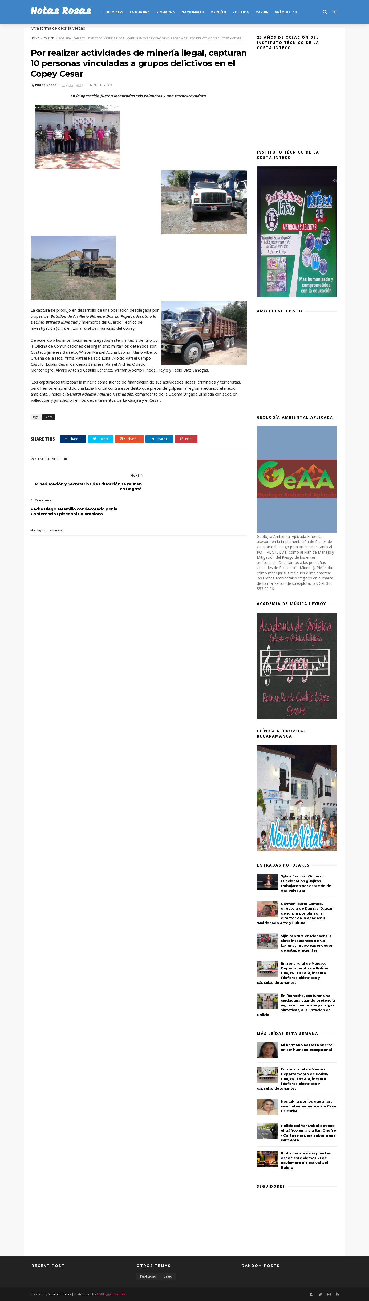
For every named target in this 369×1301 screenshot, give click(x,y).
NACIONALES (194, 12)
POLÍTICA (242, 12)
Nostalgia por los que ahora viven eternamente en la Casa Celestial (309, 1106)
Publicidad (148, 1276)
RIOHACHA (166, 12)
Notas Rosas (61, 12)
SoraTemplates (60, 1294)
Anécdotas (287, 12)
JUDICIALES (114, 12)
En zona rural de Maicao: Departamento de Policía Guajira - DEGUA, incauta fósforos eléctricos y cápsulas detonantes (293, 973)
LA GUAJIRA (141, 12)
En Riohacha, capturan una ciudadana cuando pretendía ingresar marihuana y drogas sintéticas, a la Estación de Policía (297, 1005)
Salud (168, 1276)
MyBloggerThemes (112, 1294)
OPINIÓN (219, 12)
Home (35, 38)
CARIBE (263, 12)
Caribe (50, 38)
